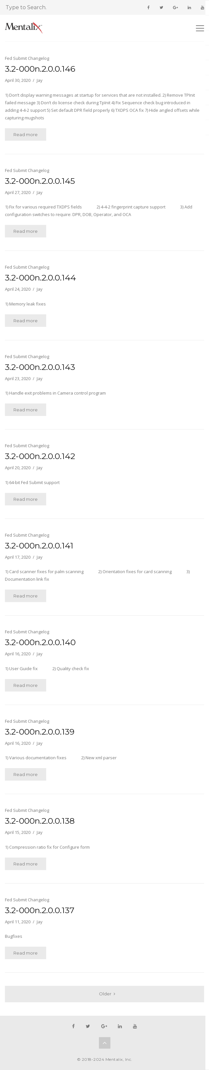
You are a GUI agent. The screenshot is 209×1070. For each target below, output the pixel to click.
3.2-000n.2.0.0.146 (40, 69)
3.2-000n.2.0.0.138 (40, 821)
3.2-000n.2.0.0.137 (39, 910)
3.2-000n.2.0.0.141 (39, 545)
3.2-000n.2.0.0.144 (40, 277)
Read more (25, 134)
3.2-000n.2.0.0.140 (40, 642)
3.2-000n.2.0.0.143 (40, 367)
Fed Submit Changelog (27, 58)
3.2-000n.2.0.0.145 (40, 181)
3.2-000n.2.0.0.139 (39, 732)
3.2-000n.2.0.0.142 (40, 456)
